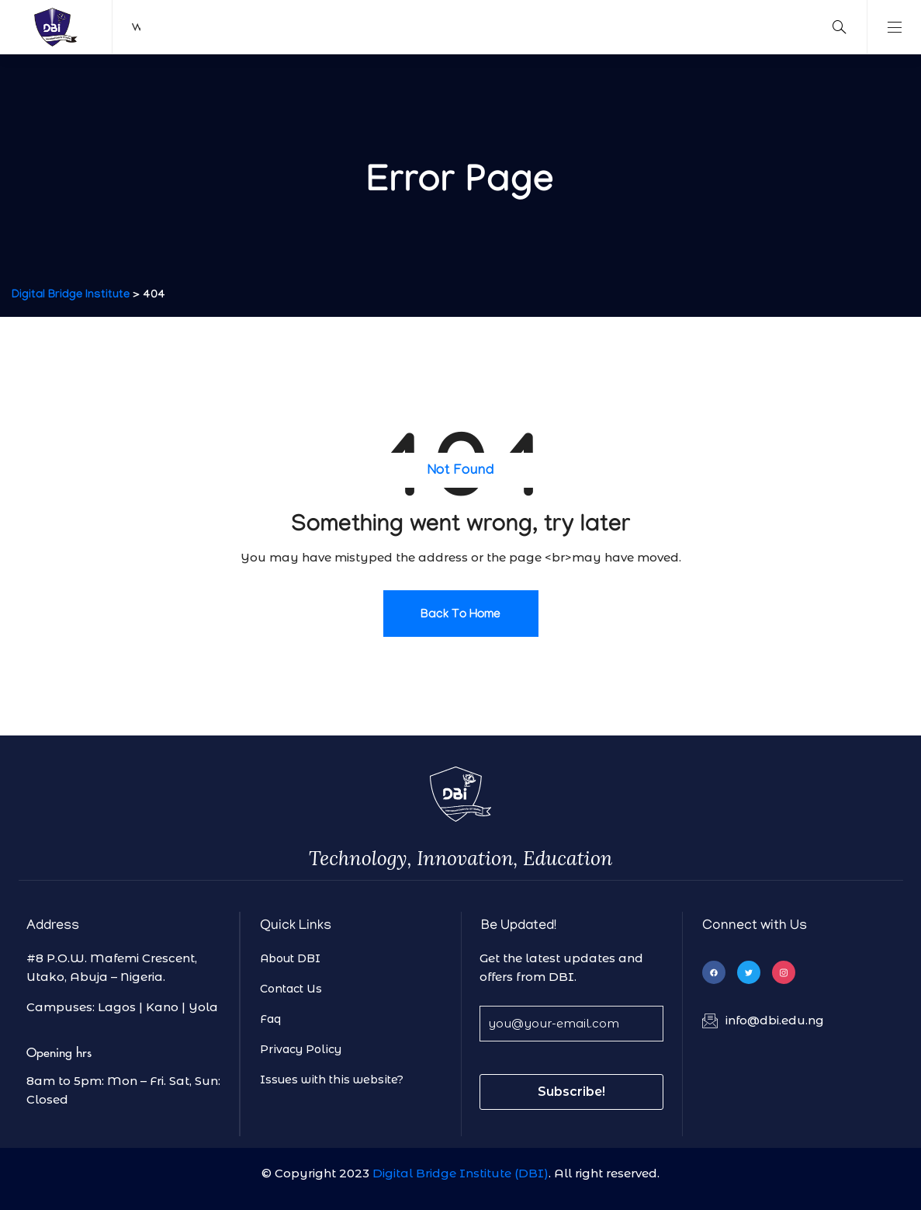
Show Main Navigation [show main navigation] (894, 27)
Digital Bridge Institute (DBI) (460, 1173)
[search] (839, 27)
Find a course (291, 26)
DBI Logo (56, 27)
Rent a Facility (364, 26)
